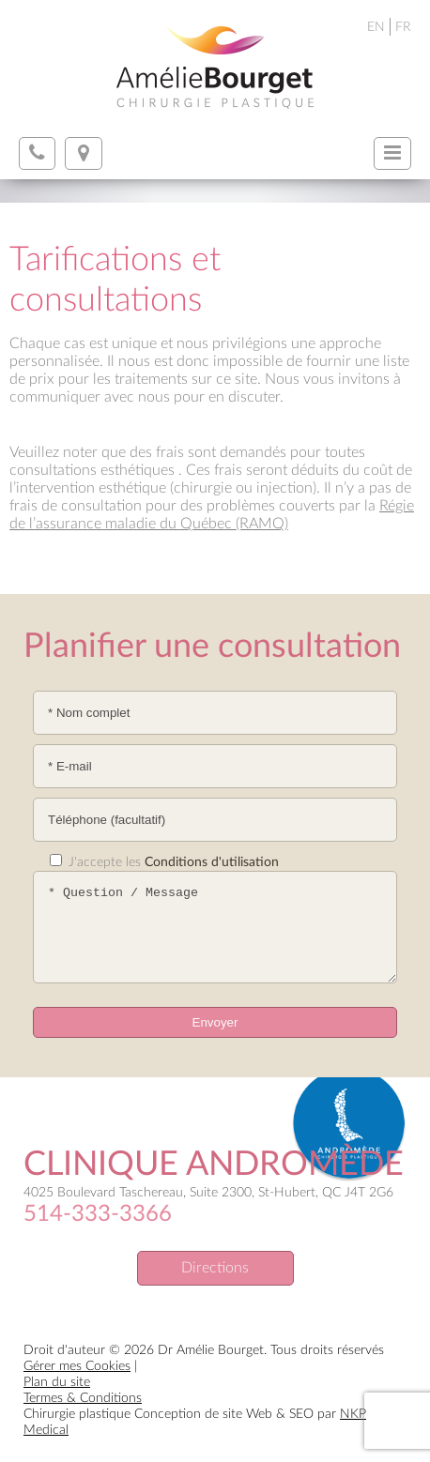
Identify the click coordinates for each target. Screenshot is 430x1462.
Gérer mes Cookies (77, 1366)
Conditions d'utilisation (212, 862)
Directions (215, 1267)
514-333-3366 (97, 1214)
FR (403, 27)
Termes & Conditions (82, 1398)
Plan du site (56, 1382)
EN (376, 27)
